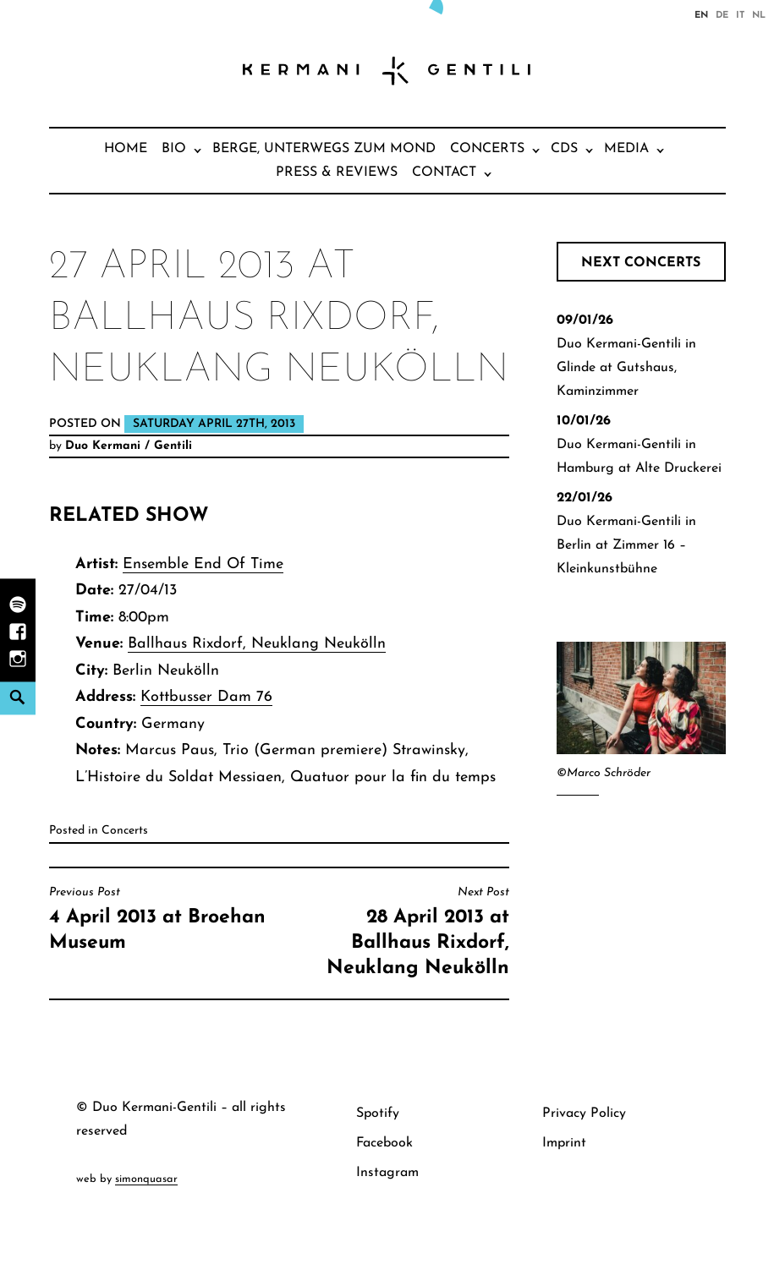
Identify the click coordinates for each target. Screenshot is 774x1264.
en (701, 14)
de (722, 14)
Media (626, 149)
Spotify (377, 1113)
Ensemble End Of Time (203, 564)
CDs (564, 149)
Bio (174, 149)
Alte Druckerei (678, 468)
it (740, 14)
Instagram (387, 1172)
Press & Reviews (337, 172)
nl (759, 14)
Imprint (564, 1143)
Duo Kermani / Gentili (128, 446)
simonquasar (146, 1179)
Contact (444, 172)
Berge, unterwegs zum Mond (324, 149)
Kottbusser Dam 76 (206, 697)
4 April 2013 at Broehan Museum (160, 919)
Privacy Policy (584, 1113)
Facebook (384, 1143)
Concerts (487, 149)
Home (125, 149)
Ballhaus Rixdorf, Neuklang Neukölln (257, 644)
